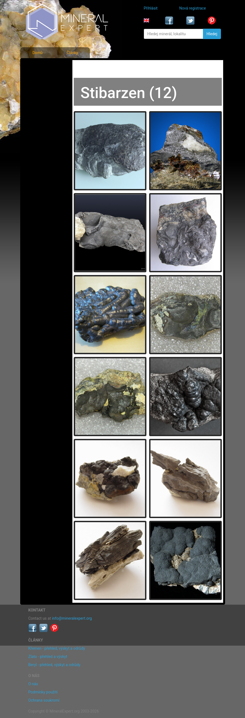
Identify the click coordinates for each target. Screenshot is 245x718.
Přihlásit (151, 8)
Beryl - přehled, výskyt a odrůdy (54, 665)
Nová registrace (192, 8)
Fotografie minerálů (46, 65)
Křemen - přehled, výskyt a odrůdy (56, 648)
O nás (33, 684)
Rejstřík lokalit (42, 101)
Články (72, 53)
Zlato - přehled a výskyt (47, 656)
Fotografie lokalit (44, 89)
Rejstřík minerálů (44, 77)
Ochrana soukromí (44, 700)
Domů (38, 53)
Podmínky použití (43, 692)
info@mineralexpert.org (72, 618)
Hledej (211, 34)
